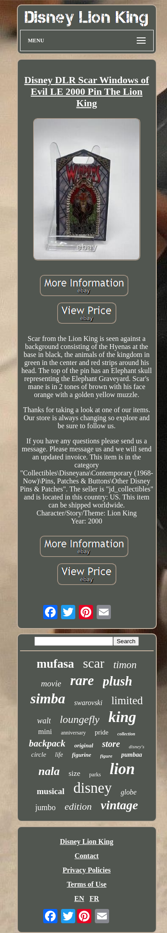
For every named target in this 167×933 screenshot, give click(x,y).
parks (95, 774)
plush (117, 681)
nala (49, 771)
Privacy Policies (87, 870)
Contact (86, 856)
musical (51, 791)
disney (92, 788)
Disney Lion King (86, 841)
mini (45, 731)
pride (102, 732)
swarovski (88, 702)
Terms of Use (86, 884)
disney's (136, 746)
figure (106, 756)
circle (38, 754)
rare (82, 680)
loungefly (79, 719)
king (122, 717)
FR (94, 898)
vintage (119, 805)
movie (51, 683)
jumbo (45, 807)
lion (122, 769)
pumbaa (131, 754)
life (59, 754)
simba (47, 698)
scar (93, 663)
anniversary (73, 733)
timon (124, 664)
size (74, 773)
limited (127, 700)
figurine (81, 754)
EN (79, 898)
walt (44, 720)
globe (129, 792)
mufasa (55, 663)
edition (78, 806)
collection (126, 733)
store (111, 744)
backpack (47, 743)
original (84, 745)
